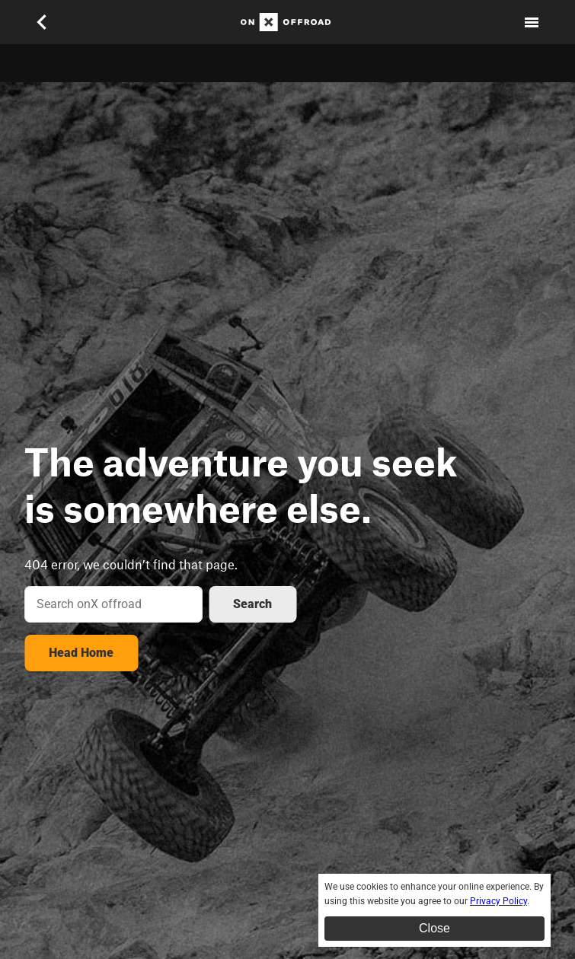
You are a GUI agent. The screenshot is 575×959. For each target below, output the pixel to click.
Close (434, 928)
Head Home (81, 652)
